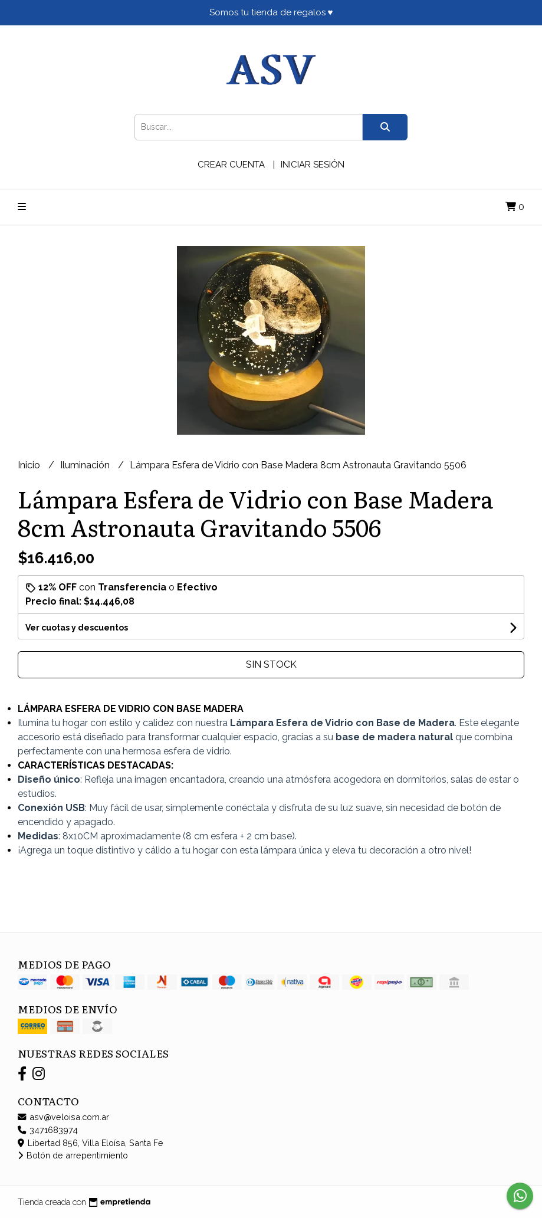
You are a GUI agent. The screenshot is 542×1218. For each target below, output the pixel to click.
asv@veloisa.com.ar (63, 1117)
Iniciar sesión (312, 164)
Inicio (30, 465)
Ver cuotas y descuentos (76, 627)
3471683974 (48, 1130)
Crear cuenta (231, 164)
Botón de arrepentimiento (73, 1155)
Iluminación (86, 465)
